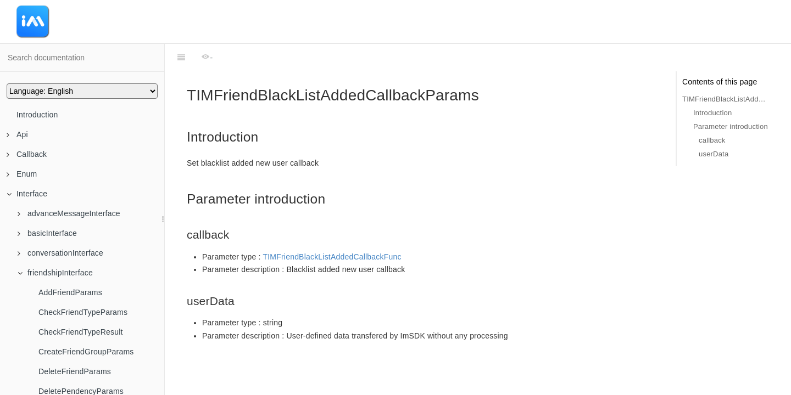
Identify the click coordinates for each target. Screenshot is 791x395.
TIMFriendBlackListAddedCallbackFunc (332, 256)
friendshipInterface (55, 272)
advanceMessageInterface (69, 213)
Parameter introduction (730, 126)
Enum (22, 174)
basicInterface (47, 233)
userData (713, 154)
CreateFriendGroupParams (85, 351)
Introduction (37, 114)
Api (17, 134)
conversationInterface (60, 253)
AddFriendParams (70, 292)
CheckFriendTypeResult (80, 332)
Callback (27, 154)
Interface (27, 193)
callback (712, 140)
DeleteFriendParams (74, 371)
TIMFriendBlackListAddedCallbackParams (725, 99)
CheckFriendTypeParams (82, 312)
